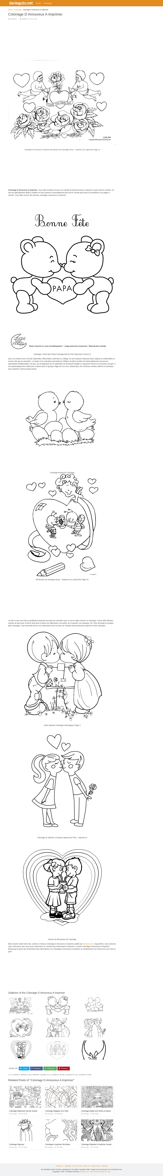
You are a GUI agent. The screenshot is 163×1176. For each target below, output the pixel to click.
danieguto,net (88, 944)
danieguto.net (21, 3)
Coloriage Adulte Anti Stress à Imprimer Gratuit (99, 1111)
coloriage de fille (71, 1075)
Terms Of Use (77, 1166)
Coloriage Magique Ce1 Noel (56, 1111)
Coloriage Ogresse (16, 1144)
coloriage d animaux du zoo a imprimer (25, 1075)
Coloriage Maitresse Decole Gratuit (23, 1111)
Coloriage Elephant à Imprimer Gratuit (96, 1144)
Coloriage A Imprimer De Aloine (57, 1144)
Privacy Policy (95, 1166)
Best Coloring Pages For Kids (100, 1172)
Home (38, 3)
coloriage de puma (84, 1075)
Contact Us (59, 1166)
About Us (86, 1166)
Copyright (68, 1166)
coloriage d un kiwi (57, 1075)
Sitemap (104, 1166)
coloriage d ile (45, 1075)
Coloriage (48, 3)
